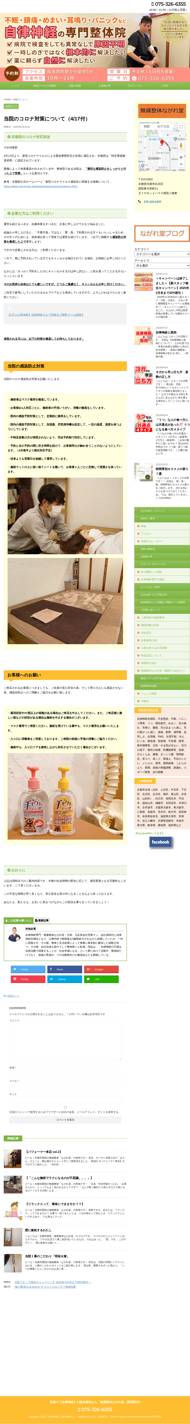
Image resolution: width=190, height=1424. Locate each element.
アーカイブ (141, 260)
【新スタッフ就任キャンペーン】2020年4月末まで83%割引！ (52, 1282)
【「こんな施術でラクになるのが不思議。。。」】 (59, 1178)
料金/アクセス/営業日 (44, 85)
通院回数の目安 (150, 625)
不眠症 (145, 701)
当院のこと (13, 995)
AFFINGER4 (154, 1321)
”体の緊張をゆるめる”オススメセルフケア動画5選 (45, 1286)
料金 (143, 526)
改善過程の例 (149, 640)
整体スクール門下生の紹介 (154, 678)
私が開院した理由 (151, 571)
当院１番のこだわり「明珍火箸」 (47, 1256)
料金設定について (151, 655)
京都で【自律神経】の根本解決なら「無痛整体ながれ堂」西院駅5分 (95, 1306)
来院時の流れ (149, 663)
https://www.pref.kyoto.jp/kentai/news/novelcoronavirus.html (40, 186)
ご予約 (164, 85)
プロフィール (134, 85)
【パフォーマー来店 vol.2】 (43, 1151)
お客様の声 (105, 85)
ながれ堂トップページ (152, 510)
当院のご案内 (147, 518)
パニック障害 (149, 693)
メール (14, 1080)
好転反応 (146, 632)
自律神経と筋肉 (166, 332)
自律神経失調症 (148, 686)
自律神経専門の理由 (152, 579)
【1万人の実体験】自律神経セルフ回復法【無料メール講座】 (46, 314)
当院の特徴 (75, 85)
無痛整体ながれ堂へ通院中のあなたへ (163, 670)
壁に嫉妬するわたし (38, 1230)
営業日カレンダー (151, 541)
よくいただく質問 (150, 587)
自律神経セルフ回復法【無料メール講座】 (163, 602)
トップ (15, 85)
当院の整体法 (147, 549)
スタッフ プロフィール (152, 564)
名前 (12, 1067)
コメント (14, 1020)
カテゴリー (141, 249)
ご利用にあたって (150, 609)
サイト (13, 1094)
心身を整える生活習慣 (154, 647)
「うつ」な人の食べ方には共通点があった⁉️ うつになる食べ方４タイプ (173, 424)
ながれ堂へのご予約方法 (153, 594)
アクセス (146, 533)
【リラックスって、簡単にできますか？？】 (54, 1204)
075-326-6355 (169, 4)
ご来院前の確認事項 (152, 617)
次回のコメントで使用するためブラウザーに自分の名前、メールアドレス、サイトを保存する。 (65, 1112)
